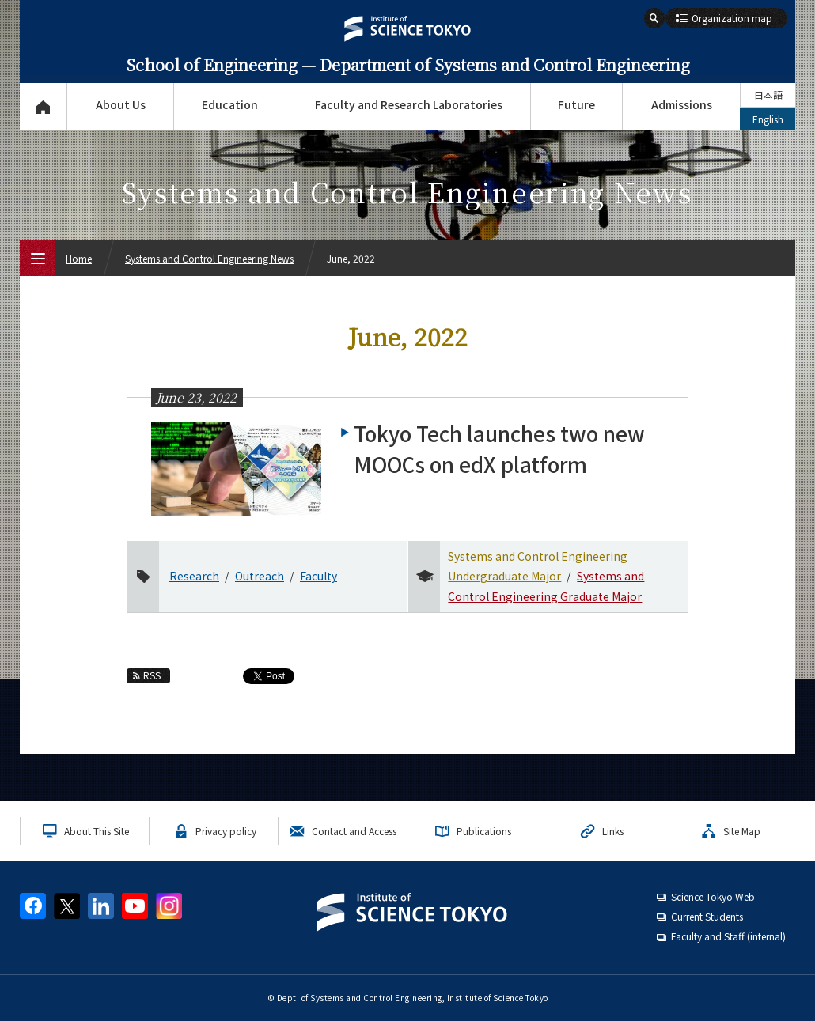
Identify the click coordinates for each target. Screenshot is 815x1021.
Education (230, 104)
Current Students (707, 916)
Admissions (681, 104)
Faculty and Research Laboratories (408, 104)
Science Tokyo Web (713, 896)
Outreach (259, 576)
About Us (121, 104)
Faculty (318, 576)
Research (194, 576)
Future (576, 104)
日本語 (768, 94)
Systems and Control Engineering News (209, 258)
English (767, 119)
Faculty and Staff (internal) (728, 936)
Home (79, 258)
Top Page (43, 106)
